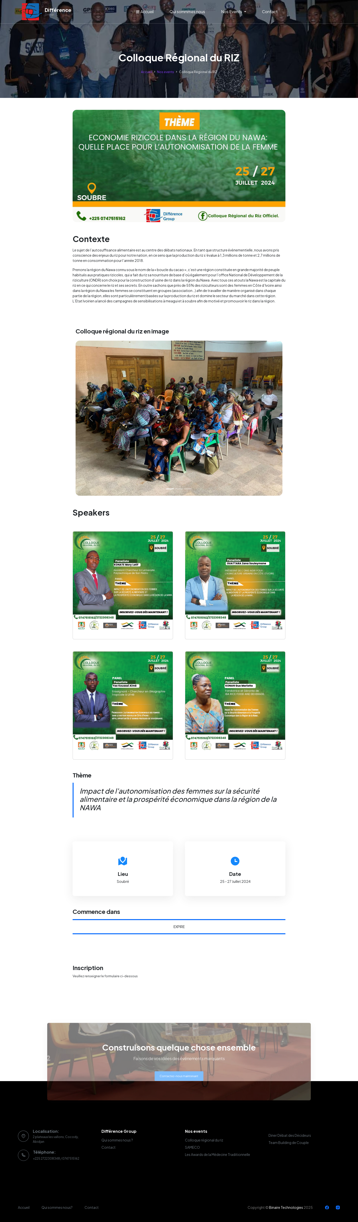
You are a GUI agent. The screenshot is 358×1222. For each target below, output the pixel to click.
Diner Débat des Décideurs (289, 1135)
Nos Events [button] (232, 11)
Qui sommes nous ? (117, 1140)
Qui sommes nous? (57, 1207)
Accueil (145, 11)
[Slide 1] (170, 489)
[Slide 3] (188, 489)
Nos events (165, 72)
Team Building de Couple (288, 1142)
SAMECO (192, 1147)
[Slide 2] (179, 489)
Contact (270, 11)
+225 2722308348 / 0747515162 (56, 1158)
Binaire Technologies (286, 1207)
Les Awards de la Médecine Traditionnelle (217, 1154)
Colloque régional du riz (204, 1140)
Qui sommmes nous (187, 11)
